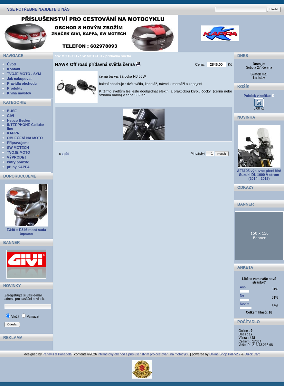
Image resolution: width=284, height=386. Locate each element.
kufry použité (18, 162)
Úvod (11, 64)
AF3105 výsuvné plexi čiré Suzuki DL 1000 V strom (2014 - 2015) (259, 174)
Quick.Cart (252, 354)
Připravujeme (18, 143)
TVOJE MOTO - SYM (24, 74)
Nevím (244, 304)
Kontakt (13, 69)
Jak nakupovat (19, 79)
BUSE (12, 111)
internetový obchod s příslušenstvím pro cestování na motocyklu (143, 354)
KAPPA (13, 133)
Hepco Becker (19, 120)
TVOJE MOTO (18, 152)
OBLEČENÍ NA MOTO (25, 138)
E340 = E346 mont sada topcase (26, 232)
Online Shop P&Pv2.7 (225, 354)
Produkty (15, 88)
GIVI (10, 116)
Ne (242, 295)
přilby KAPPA (18, 167)
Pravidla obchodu (22, 83)
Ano (243, 287)
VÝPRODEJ (16, 157)
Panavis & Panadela (57, 354)
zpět (65, 154)
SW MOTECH (18, 148)
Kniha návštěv (19, 93)
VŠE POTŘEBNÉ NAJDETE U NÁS (38, 9)
